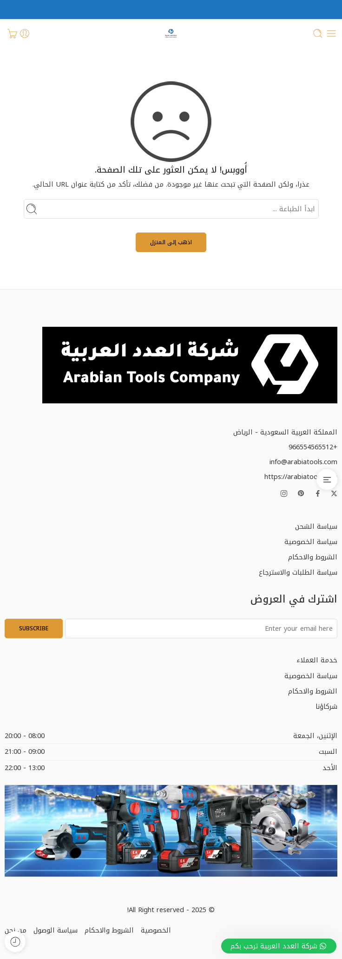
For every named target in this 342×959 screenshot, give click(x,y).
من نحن (15, 930)
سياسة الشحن (316, 526)
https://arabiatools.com (300, 476)
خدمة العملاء (316, 660)
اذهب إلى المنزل (171, 242)
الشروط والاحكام (312, 557)
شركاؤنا (326, 706)
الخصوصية (156, 930)
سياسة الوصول (55, 930)
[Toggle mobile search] (318, 33)
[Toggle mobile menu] (331, 33)
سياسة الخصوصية (310, 541)
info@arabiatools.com (303, 461)
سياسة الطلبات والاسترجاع (298, 572)
